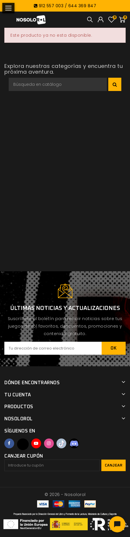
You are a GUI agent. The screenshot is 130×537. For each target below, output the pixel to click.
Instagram (49, 443)
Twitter (23, 444)
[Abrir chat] (117, 524)
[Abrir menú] (8, 8)
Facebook (9, 443)
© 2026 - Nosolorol (65, 494)
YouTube (36, 443)
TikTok (61, 443)
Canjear (113, 465)
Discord (74, 443)
